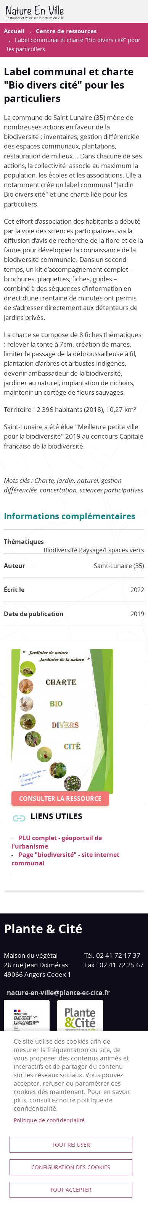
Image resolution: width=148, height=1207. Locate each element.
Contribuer (119, 11)
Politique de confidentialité (49, 1120)
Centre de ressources (66, 31)
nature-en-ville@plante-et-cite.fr (58, 992)
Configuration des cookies (70, 1167)
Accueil (14, 31)
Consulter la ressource (60, 798)
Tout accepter (71, 1189)
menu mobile (138, 11)
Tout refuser (71, 1144)
